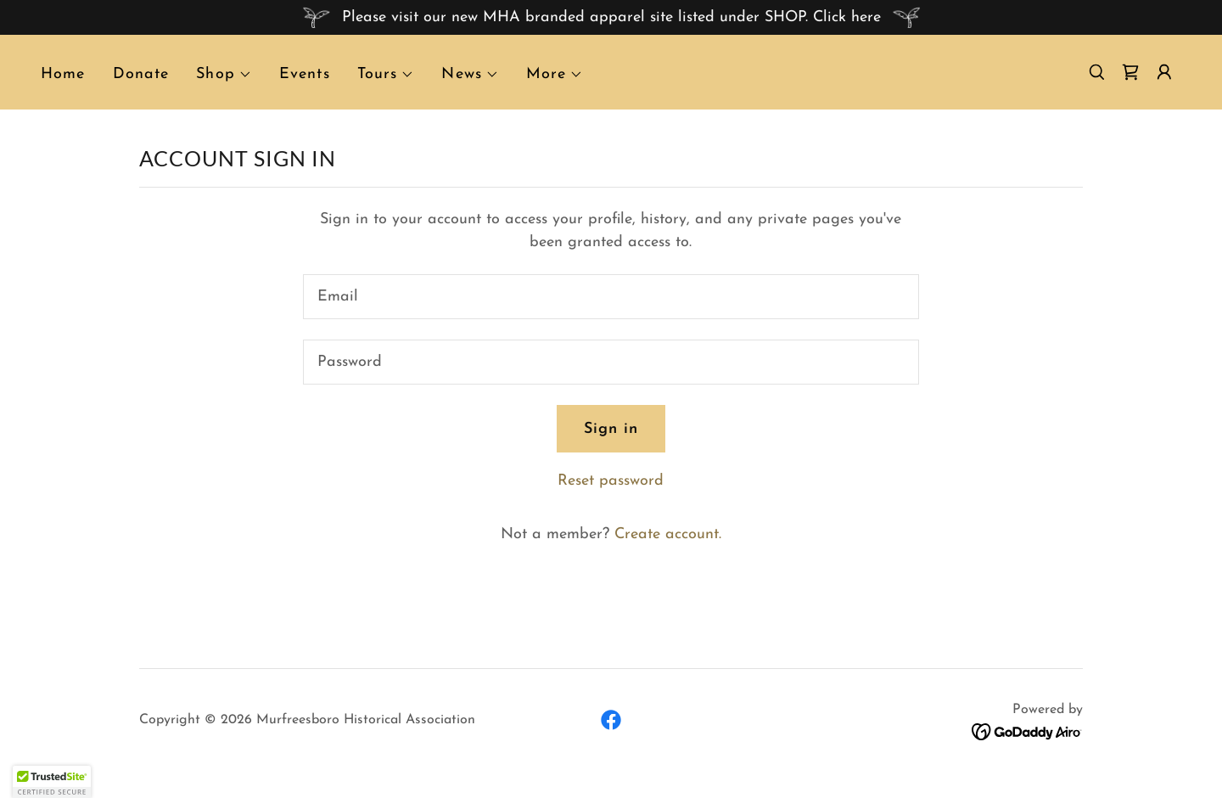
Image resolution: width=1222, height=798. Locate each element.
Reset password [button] (611, 481)
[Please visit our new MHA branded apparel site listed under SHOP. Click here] (611, 17)
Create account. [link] (667, 534)
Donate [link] (141, 74)
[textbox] (610, 296)
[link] (1130, 72)
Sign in (611, 429)
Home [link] (63, 74)
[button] (224, 75)
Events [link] (304, 74)
